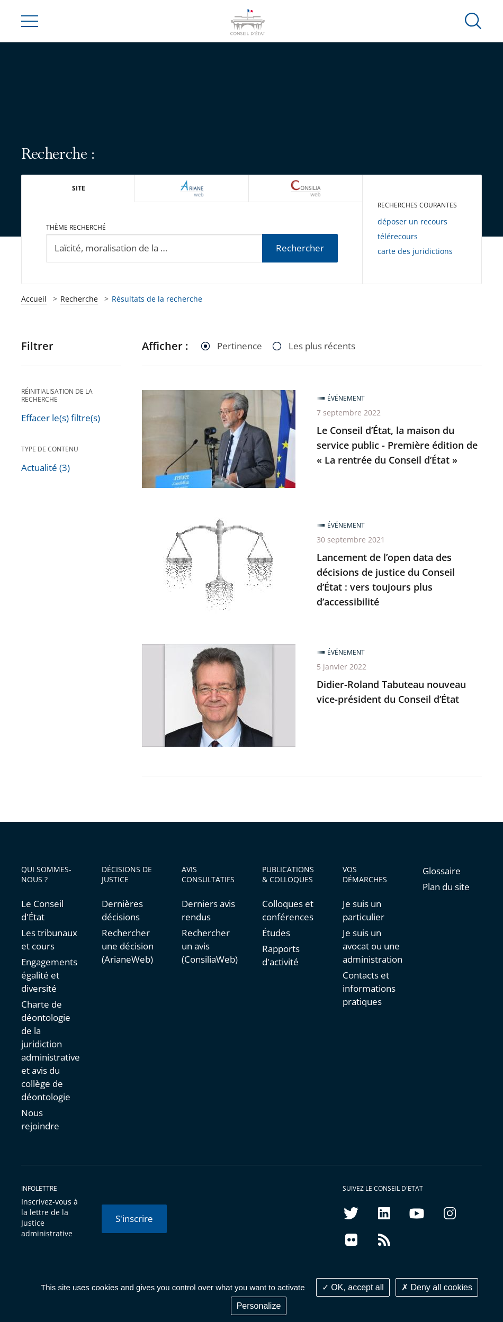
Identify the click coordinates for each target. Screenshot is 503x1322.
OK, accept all (353, 1287)
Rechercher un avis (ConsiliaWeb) (210, 946)
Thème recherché (76, 227)
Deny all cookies (436, 1287)
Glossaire (442, 871)
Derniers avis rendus (208, 910)
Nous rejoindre (40, 1119)
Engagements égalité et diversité (49, 975)
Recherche (79, 299)
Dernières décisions (122, 910)
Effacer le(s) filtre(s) (60, 418)
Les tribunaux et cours (49, 939)
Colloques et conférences (287, 910)
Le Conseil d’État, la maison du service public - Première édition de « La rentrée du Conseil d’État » (397, 445)
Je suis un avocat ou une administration (372, 946)
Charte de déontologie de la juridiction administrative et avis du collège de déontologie (50, 1050)
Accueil (34, 299)
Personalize (259, 1305)
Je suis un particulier (363, 910)
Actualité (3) (45, 467)
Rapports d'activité (281, 955)
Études (276, 933)
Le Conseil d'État (42, 910)
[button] (473, 20)
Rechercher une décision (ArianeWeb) (128, 946)
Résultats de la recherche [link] (157, 299)
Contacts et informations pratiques (369, 988)
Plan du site (446, 887)
